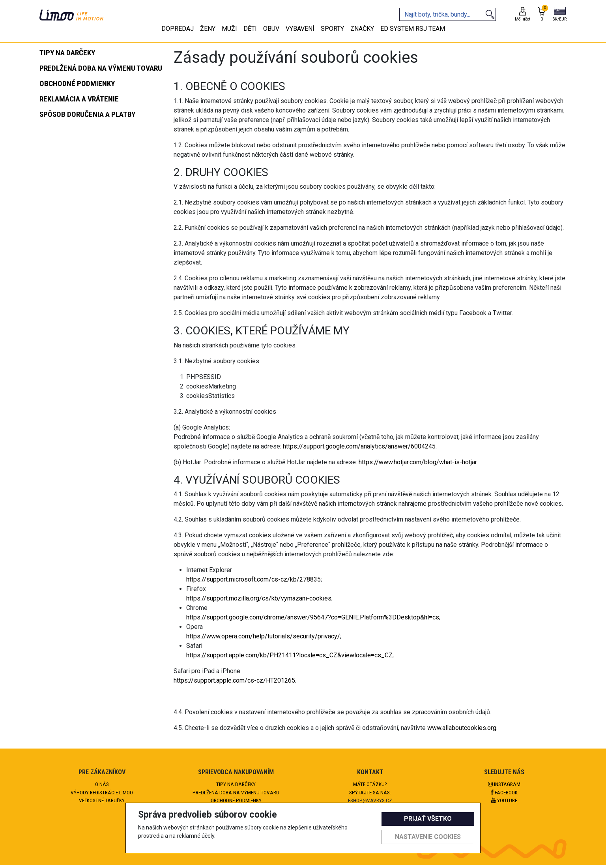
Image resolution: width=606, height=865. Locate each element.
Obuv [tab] (271, 28)
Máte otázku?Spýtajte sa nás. (370, 788)
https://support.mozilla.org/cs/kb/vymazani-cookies (258, 598)
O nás (102, 784)
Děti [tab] (250, 28)
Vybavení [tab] (300, 28)
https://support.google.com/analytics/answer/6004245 (359, 446)
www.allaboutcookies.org (461, 728)
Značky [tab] (362, 28)
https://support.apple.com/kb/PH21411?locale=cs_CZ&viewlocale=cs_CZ (289, 655)
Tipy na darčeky (236, 784)
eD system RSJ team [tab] (412, 28)
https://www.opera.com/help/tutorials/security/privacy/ (263, 636)
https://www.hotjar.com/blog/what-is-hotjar (418, 462)
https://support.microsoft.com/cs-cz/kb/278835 (253, 579)
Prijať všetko (428, 818)
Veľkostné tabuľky (102, 800)
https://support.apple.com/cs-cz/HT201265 (234, 680)
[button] (560, 15)
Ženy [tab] (207, 28)
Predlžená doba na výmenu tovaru (236, 792)
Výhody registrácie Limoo (102, 792)
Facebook (504, 792)
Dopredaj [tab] (177, 28)
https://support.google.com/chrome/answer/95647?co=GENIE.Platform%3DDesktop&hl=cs (312, 617)
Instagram (504, 784)
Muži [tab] (229, 28)
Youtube (504, 800)
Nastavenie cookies (428, 837)
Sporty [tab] (332, 28)
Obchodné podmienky (236, 800)
